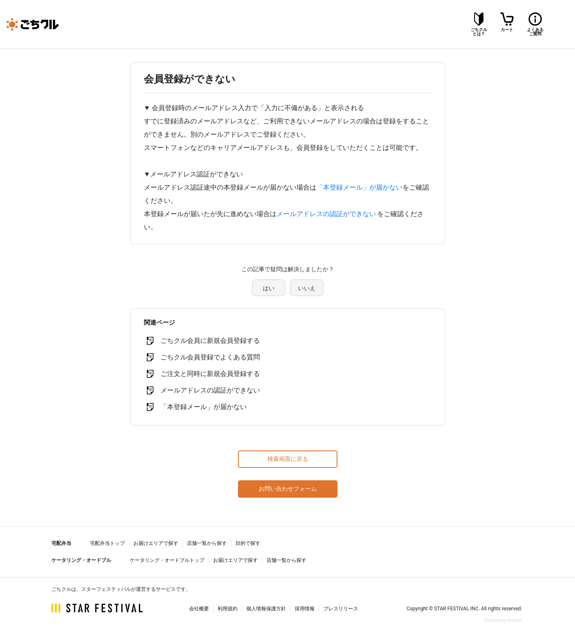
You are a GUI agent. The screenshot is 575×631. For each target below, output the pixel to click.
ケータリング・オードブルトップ (167, 560)
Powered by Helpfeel (503, 620)
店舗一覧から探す (207, 543)
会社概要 (199, 609)
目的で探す (247, 543)
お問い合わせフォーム (288, 488)
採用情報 (305, 609)
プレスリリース (340, 609)
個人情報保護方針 (266, 609)
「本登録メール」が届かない (359, 187)
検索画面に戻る (287, 458)
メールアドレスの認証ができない (326, 214)
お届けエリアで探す (155, 543)
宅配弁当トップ (107, 543)
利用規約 (228, 609)
